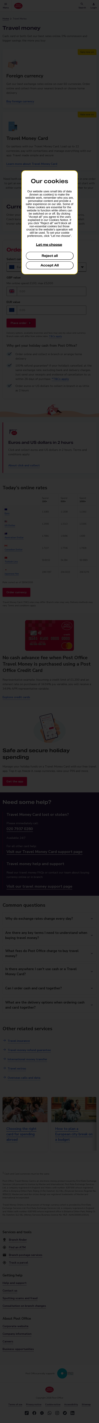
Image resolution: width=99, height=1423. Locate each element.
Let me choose (49, 245)
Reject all (50, 256)
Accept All (50, 265)
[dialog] (49, 222)
